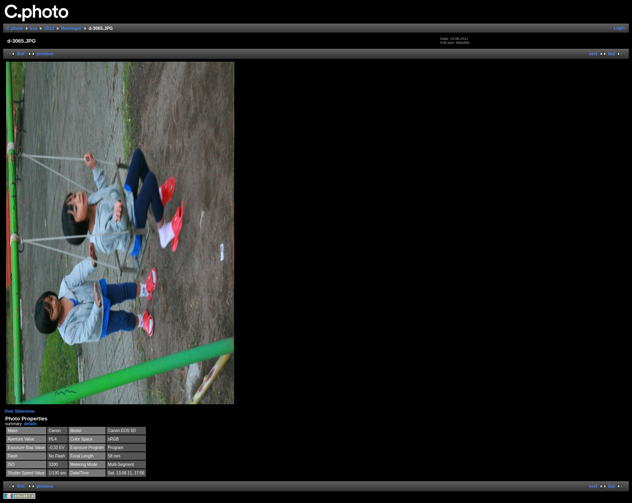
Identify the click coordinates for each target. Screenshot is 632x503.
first (21, 54)
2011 (49, 28)
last (611, 54)
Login (619, 28)
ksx (33, 28)
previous (45, 54)
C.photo (14, 28)
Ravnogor (71, 28)
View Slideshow (19, 411)
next (593, 54)
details (30, 424)
